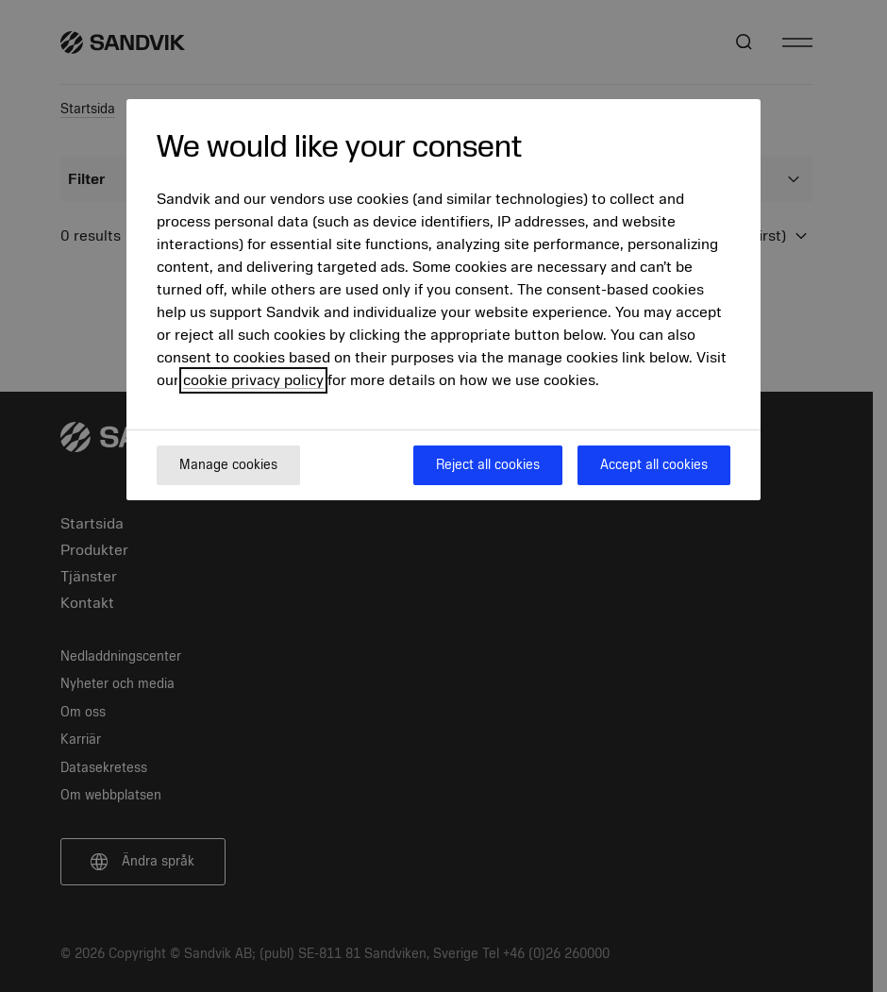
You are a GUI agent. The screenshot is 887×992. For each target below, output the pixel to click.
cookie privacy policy (253, 380)
